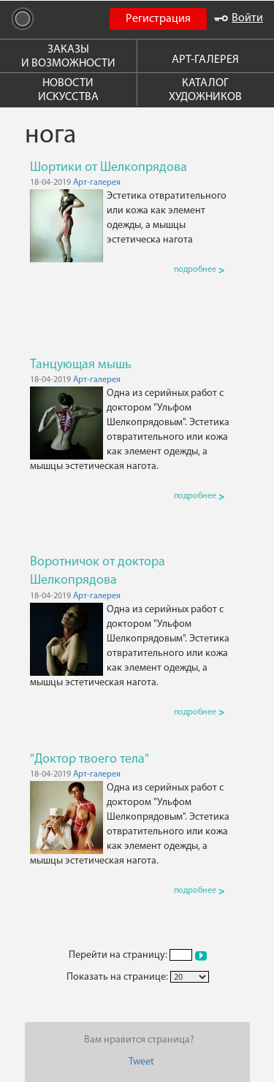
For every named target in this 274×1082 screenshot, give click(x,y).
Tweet (141, 1061)
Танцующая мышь (81, 365)
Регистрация (158, 19)
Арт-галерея (97, 182)
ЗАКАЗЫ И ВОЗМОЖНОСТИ (68, 56)
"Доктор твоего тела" (89, 759)
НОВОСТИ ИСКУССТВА (68, 90)
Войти (238, 18)
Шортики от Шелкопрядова (108, 168)
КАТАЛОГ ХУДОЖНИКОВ (205, 90)
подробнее (199, 269)
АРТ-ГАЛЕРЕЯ (205, 60)
